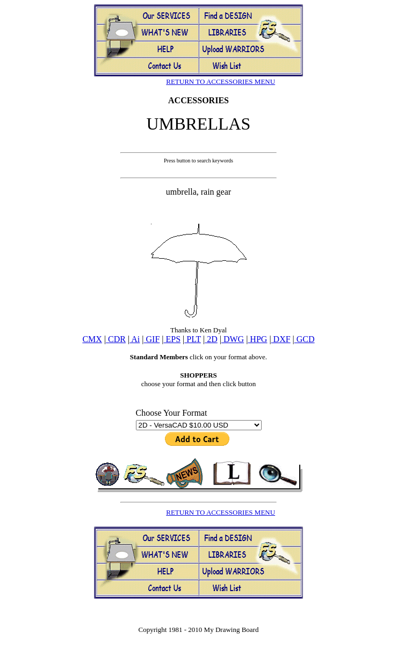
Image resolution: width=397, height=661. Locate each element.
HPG (257, 339)
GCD (304, 339)
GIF (152, 339)
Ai (134, 339)
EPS (172, 339)
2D (211, 339)
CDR (116, 339)
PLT (192, 339)
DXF (281, 339)
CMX (92, 339)
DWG (232, 339)
